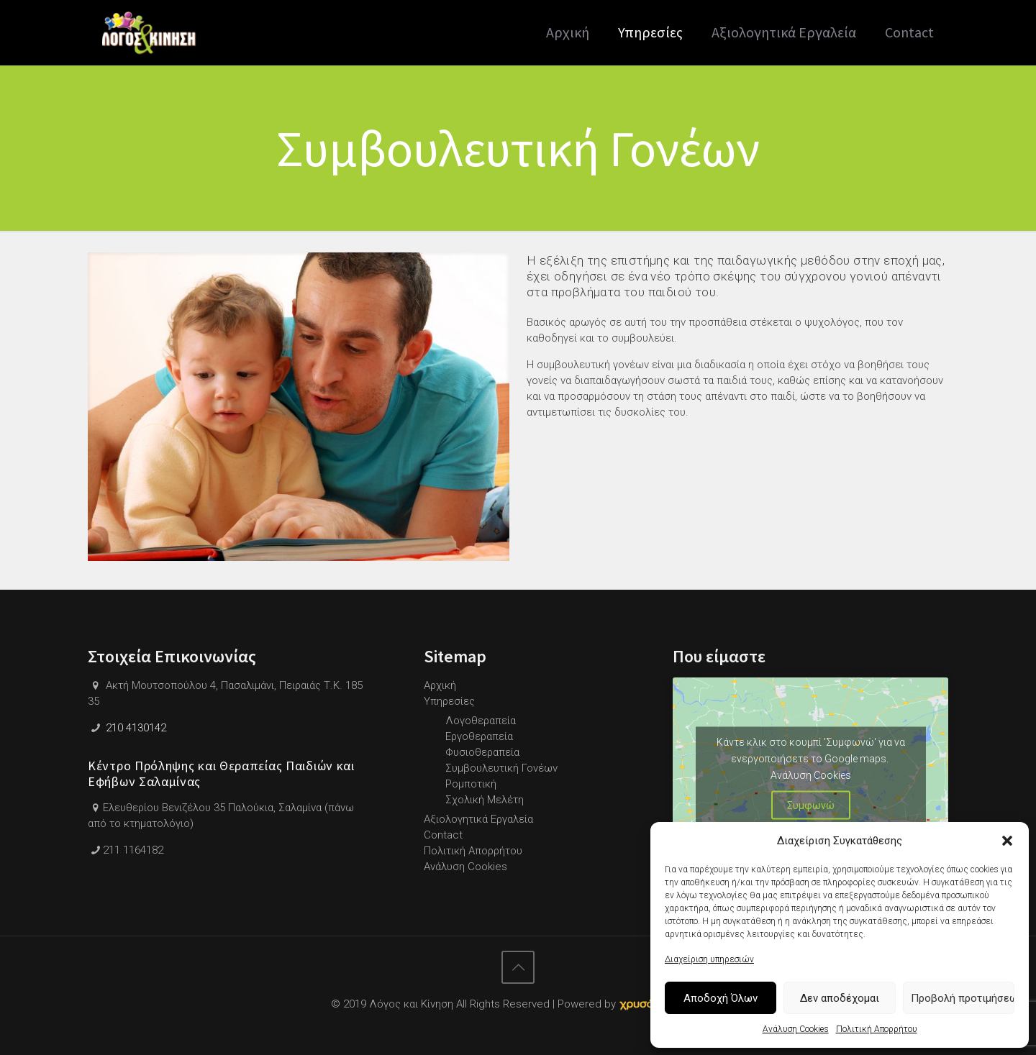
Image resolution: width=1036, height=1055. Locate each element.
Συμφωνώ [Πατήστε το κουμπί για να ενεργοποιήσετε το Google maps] (811, 804)
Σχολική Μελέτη (484, 799)
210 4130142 (136, 727)
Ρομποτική (470, 783)
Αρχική (440, 685)
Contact (443, 834)
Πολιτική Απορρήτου (876, 1029)
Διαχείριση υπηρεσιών (709, 959)
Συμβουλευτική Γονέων (501, 768)
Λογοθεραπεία (480, 720)
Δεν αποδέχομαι (839, 998)
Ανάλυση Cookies (796, 1029)
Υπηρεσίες (449, 701)
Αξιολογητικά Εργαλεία (478, 819)
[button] (1007, 841)
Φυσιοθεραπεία (482, 752)
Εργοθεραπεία (479, 736)
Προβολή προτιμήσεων (962, 998)
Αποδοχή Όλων (720, 998)
